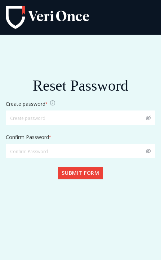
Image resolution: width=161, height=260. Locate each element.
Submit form (80, 172)
